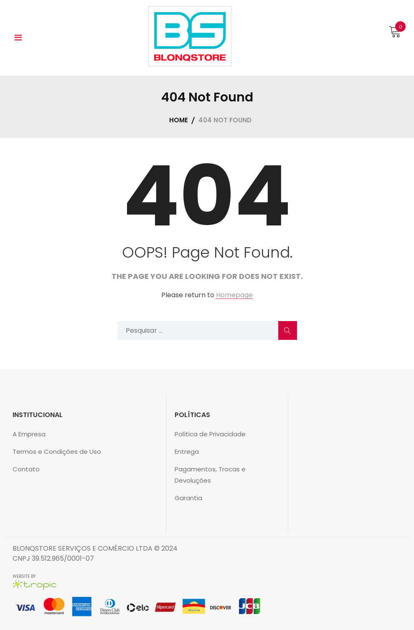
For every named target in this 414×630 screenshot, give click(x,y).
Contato (26, 469)
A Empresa (29, 434)
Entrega (187, 451)
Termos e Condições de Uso (57, 451)
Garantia (188, 497)
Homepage (234, 295)
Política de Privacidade (210, 434)
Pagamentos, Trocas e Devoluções (210, 475)
